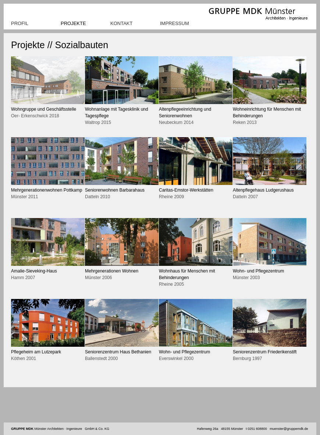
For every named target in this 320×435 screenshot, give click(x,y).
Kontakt (121, 23)
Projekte (73, 23)
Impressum (174, 23)
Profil (19, 23)
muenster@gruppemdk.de (289, 429)
